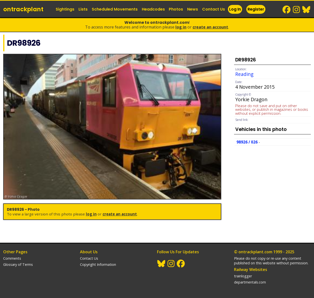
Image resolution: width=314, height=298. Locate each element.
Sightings (65, 9)
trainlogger (243, 276)
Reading (244, 74)
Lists (83, 9)
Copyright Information (98, 264)
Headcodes (153, 9)
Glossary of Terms (18, 264)
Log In (235, 9)
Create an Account (210, 27)
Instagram (296, 9)
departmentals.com (250, 282)
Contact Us (213, 9)
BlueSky (306, 9)
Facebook (286, 9)
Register (256, 9)
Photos (176, 9)
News (192, 9)
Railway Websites (250, 269)
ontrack (23, 9)
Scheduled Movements (115, 9)
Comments (12, 258)
